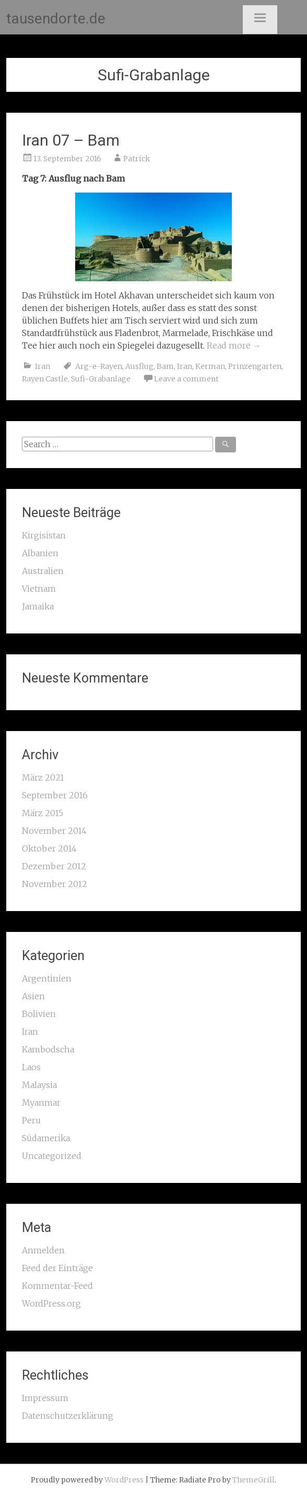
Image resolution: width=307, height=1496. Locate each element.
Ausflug (139, 366)
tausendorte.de (55, 18)
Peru (31, 1120)
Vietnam (39, 588)
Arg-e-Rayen (98, 366)
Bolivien (39, 1014)
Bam (165, 366)
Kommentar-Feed (57, 1285)
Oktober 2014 (49, 848)
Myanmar (41, 1102)
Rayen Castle (45, 379)
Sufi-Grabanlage (101, 379)
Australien (43, 571)
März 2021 (43, 777)
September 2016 (55, 795)
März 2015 (42, 813)
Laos (31, 1067)
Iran (42, 366)
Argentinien (47, 978)
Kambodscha (48, 1049)
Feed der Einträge (57, 1268)
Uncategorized (51, 1156)
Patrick (136, 158)
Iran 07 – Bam (71, 140)
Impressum (45, 1398)
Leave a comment (186, 379)
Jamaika (38, 606)
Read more (234, 345)
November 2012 (54, 884)
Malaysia (39, 1085)
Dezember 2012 (54, 866)
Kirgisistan (44, 535)
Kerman (210, 366)
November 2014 (54, 830)
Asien (33, 996)
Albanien (40, 553)
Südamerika (46, 1138)
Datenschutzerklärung (67, 1415)
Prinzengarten (254, 366)
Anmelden (43, 1250)
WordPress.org (51, 1303)
